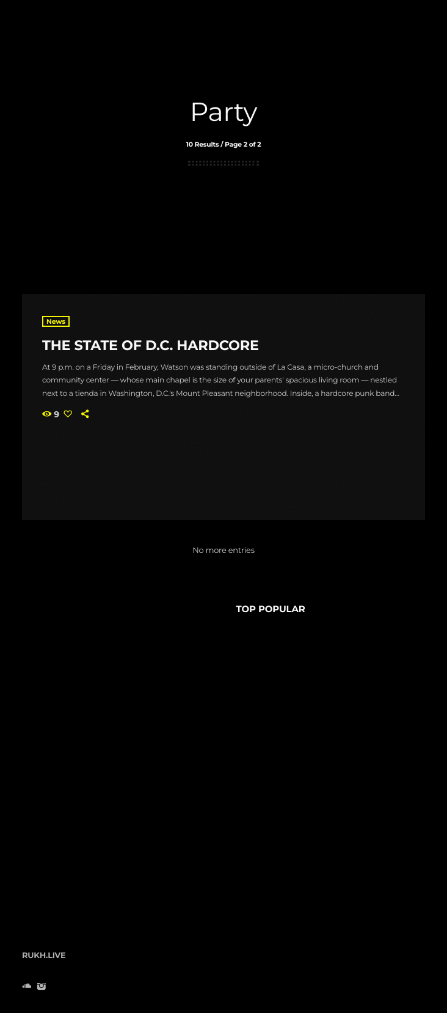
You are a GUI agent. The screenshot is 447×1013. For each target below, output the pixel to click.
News (55, 321)
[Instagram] (41, 987)
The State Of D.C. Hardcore (150, 345)
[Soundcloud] (26, 987)
